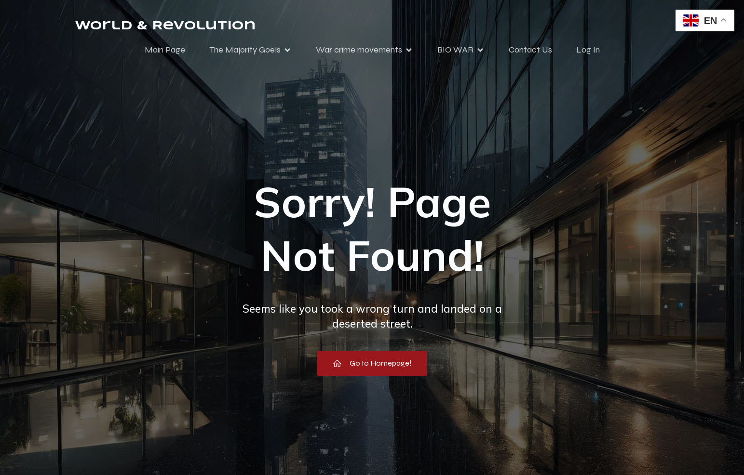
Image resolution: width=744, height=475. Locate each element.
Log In (588, 49)
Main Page (165, 49)
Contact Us (530, 49)
